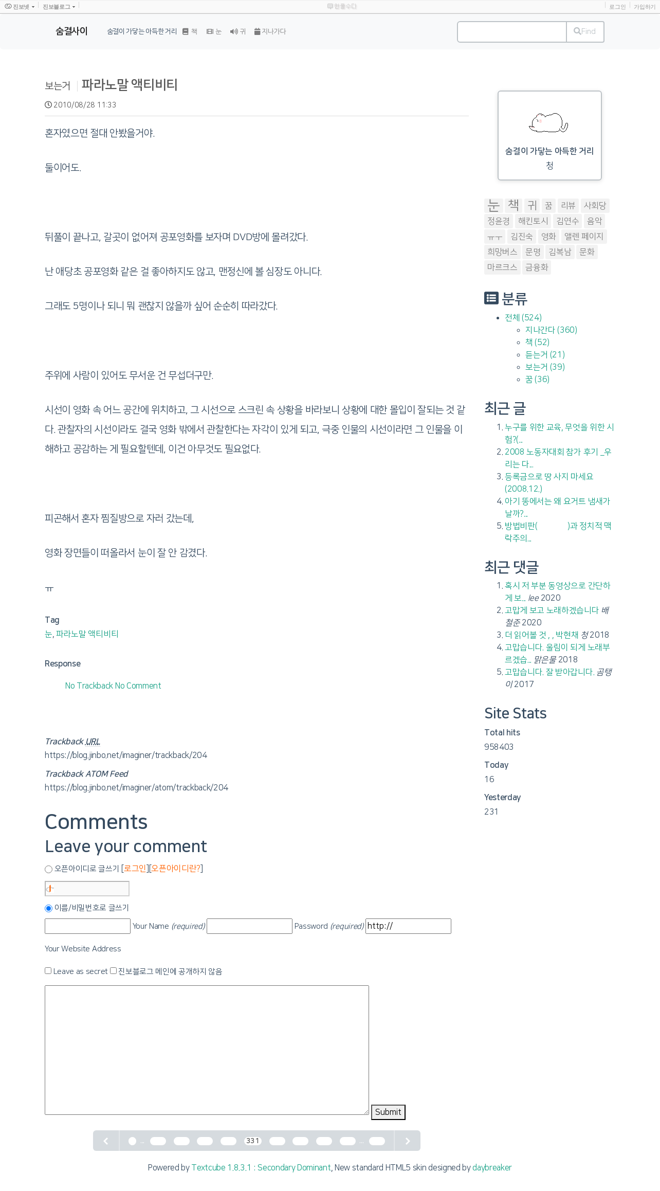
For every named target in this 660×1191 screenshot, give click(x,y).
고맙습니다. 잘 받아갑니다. (549, 672)
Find (585, 31)
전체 (523, 317)
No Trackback (90, 686)
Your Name (169, 926)
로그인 (617, 7)
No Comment (138, 686)
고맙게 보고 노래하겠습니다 (552, 610)
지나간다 (551, 330)
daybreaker (492, 1167)
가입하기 (645, 7)
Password (329, 926)
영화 (548, 236)
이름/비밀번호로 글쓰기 (92, 908)
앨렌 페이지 (584, 236)
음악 (594, 221)
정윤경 (498, 221)
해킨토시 (533, 221)
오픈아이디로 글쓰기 (87, 868)
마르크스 (502, 267)
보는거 (57, 86)
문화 (586, 252)
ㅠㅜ (494, 236)
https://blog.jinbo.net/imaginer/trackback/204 (126, 755)
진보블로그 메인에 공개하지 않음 (170, 971)
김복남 (559, 252)
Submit (388, 1112)
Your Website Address (83, 949)
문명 (532, 252)
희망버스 (502, 252)
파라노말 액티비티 (130, 85)
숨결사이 (72, 31)
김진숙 (521, 236)
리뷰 (568, 205)
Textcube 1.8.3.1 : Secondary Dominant (261, 1167)
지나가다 (270, 31)
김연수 (567, 221)
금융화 (536, 267)
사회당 (595, 205)
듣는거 (544, 354)
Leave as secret (80, 971)
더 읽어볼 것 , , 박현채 (541, 635)
